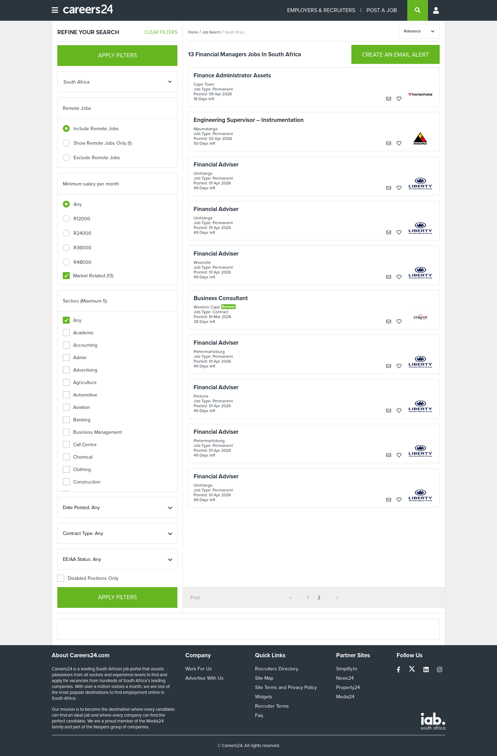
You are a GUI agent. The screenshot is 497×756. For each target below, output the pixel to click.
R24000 (82, 233)
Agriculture (80, 382)
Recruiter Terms (272, 706)
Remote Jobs (77, 108)
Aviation (76, 407)
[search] (417, 10)
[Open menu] (55, 10)
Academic (78, 332)
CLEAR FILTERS (160, 32)
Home (193, 32)
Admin (75, 357)
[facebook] (399, 670)
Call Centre (80, 444)
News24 (345, 678)
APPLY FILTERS (117, 55)
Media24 (345, 696)
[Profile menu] (436, 10)
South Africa (234, 32)
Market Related (88, 275)
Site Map (264, 678)
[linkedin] (426, 670)
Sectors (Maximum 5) (85, 301)
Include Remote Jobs (96, 128)
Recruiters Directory (276, 668)
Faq (259, 715)
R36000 (82, 247)
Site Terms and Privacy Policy (286, 687)
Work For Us (198, 668)
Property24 (348, 687)
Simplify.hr (347, 668)
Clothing (77, 469)
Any (78, 204)
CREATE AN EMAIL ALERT (395, 54)
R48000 (82, 262)
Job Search (211, 32)
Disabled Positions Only (87, 578)
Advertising (80, 370)
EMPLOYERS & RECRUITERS (321, 10)
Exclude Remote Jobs (97, 157)
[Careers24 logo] (85, 10)
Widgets (263, 696)
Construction (81, 482)
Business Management (92, 432)
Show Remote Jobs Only (102, 143)
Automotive (80, 395)
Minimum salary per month (91, 184)
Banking (76, 419)
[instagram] (439, 670)
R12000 (82, 218)
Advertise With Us (204, 678)
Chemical (77, 457)
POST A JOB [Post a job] (382, 10)
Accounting (80, 345)
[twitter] (413, 670)
